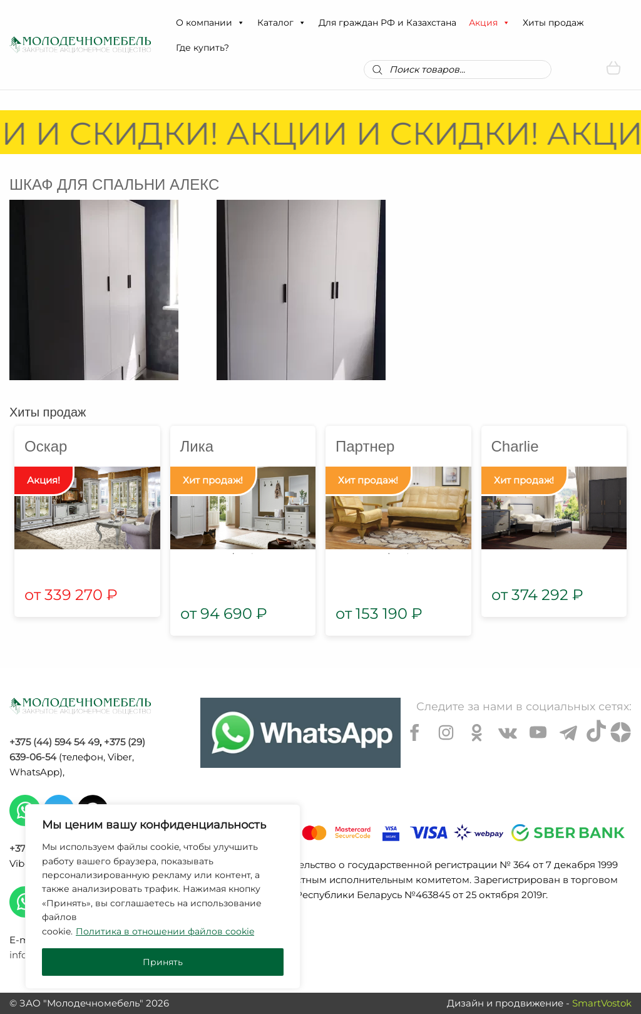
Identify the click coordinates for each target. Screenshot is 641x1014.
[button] (240, 22)
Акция (489, 22)
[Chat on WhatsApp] (300, 733)
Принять (163, 962)
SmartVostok (602, 1003)
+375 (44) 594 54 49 (54, 742)
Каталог (281, 22)
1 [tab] (233, 553)
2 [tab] (252, 553)
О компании (210, 22)
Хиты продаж (553, 22)
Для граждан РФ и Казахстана (387, 22)
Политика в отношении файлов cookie (165, 931)
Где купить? (202, 47)
